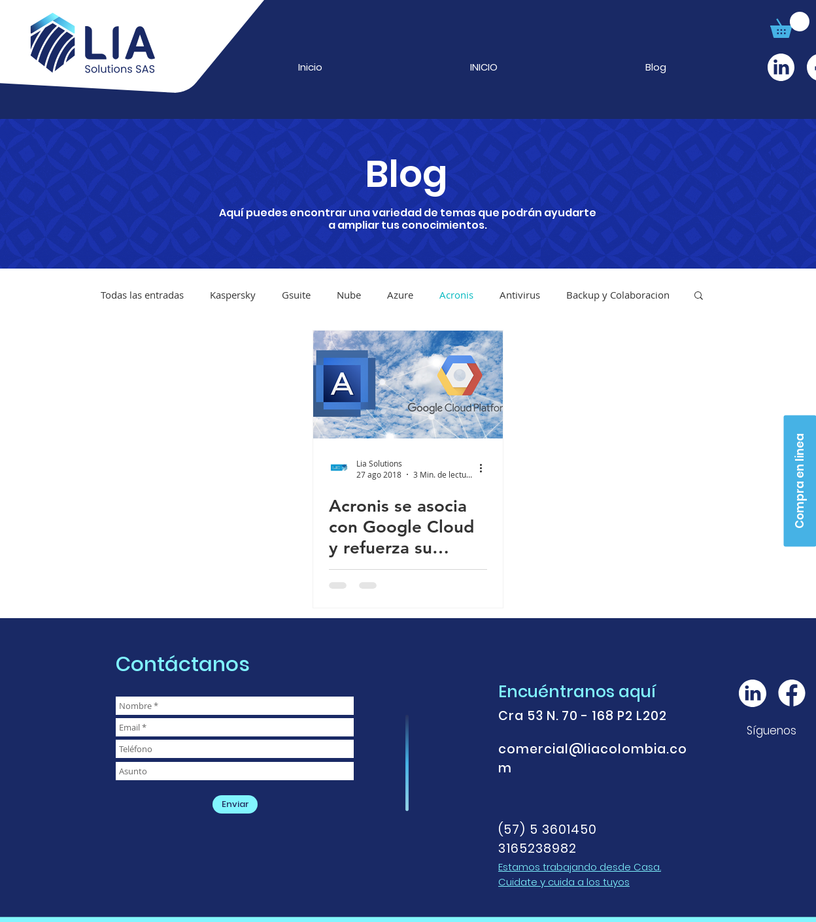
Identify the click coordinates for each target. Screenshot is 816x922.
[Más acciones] (485, 468)
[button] (789, 25)
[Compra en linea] (799, 480)
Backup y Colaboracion (618, 294)
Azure (400, 294)
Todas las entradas (142, 294)
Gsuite (296, 294)
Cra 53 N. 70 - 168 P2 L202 (582, 716)
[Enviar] (235, 804)
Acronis (456, 294)
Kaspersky (233, 294)
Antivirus (520, 294)
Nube (349, 294)
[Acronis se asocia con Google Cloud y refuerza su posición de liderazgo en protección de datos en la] (408, 384)
